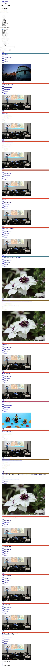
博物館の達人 (5, 35)
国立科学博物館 (5, 1)
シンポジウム (5, 34)
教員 (4, 24)
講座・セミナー (6, 33)
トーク (4, 30)
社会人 (4, 22)
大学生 (4, 20)
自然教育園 (5, 44)
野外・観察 (5, 32)
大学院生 (5, 21)
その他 (4, 25)
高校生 (4, 19)
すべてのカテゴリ (6, 29)
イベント (3, 2)
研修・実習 (5, 36)
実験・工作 (5, 31)
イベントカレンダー (3, 10)
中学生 (4, 18)
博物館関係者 (5, 23)
